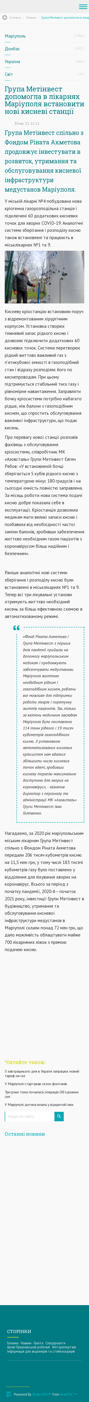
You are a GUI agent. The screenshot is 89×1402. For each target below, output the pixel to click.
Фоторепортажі (64, 1347)
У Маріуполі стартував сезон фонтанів (36, 1083)
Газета (38, 1343)
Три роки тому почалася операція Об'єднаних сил (42, 1094)
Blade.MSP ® (42, 1394)
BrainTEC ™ (68, 1394)
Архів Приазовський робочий (28, 1347)
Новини (26, 1343)
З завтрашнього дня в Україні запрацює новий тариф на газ (42, 1073)
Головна (12, 1343)
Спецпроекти (55, 1343)
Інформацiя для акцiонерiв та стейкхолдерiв (41, 1351)
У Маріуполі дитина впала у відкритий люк (39, 1104)
